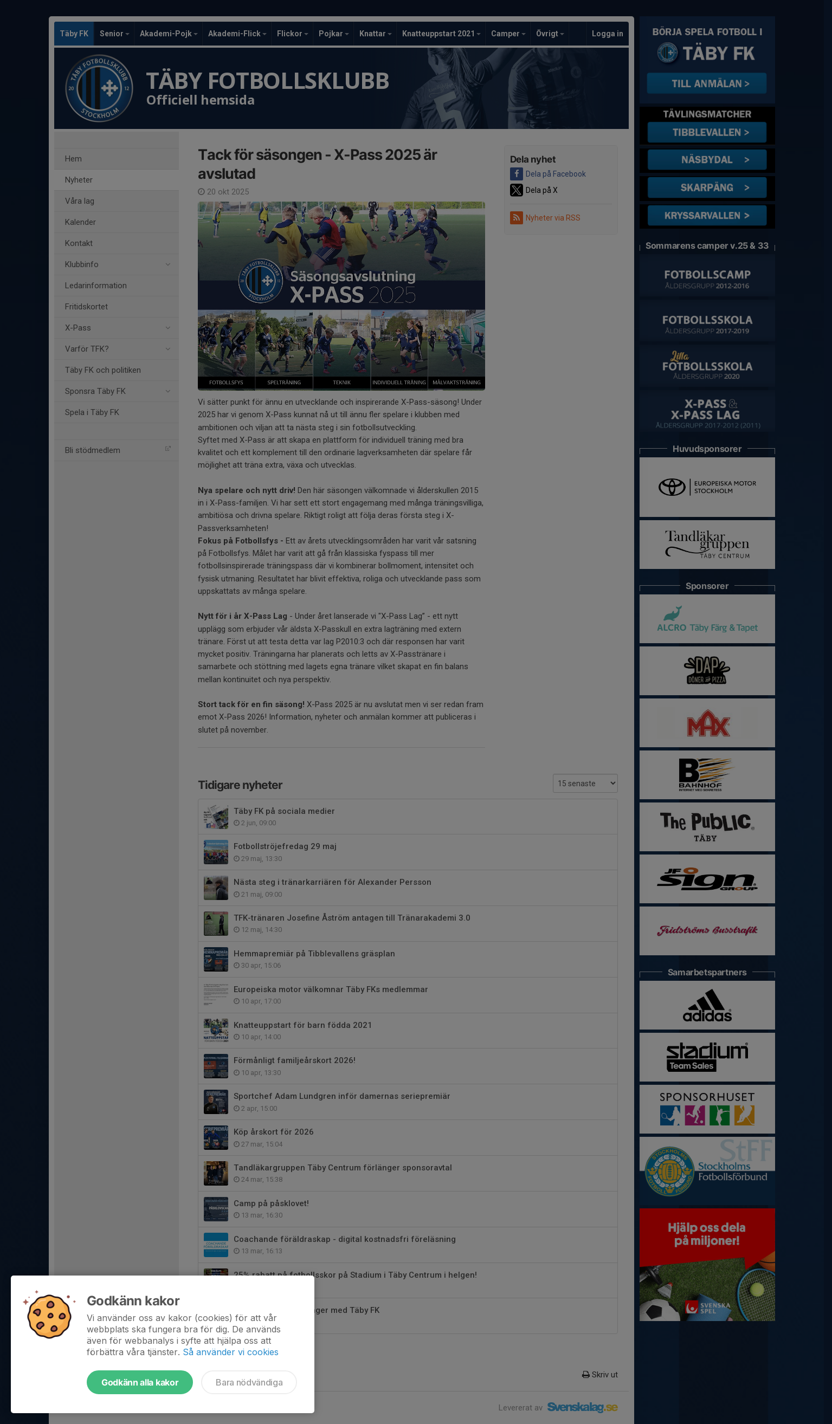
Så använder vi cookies (231, 1352)
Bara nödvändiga (249, 1382)
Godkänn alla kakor (139, 1382)
